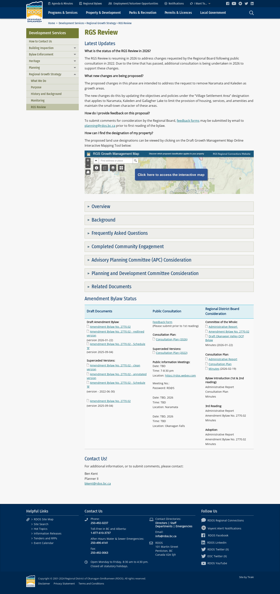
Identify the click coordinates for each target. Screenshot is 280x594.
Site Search (41, 524)
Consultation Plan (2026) (171, 339)
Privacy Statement (64, 583)
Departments (163, 526)
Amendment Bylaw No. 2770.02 (110, 327)
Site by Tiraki (246, 577)
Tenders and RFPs (45, 538)
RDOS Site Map (43, 519)
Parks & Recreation (142, 13)
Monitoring (38, 100)
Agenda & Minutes (60, 3)
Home (51, 23)
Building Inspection (41, 48)
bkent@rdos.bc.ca (98, 483)
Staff (173, 523)
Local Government (213, 13)
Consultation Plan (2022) (171, 353)
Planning (34, 67)
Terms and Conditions (91, 583)
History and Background (46, 94)
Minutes (214, 369)
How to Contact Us (40, 41)
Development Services (71, 23)
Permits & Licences (178, 13)
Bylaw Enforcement (41, 54)
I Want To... (198, 3)
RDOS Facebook (214, 535)
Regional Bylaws (90, 3)
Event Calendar (44, 543)
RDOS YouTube (214, 563)
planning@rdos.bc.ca (100, 126)
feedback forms (188, 120)
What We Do (38, 81)
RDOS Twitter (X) (215, 549)
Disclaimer (44, 583)
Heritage (34, 61)
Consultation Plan (220, 364)
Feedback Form (162, 322)
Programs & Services (63, 13)
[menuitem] (60, 3)
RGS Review (38, 107)
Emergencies (184, 526)
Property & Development (103, 13)
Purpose (36, 87)
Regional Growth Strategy (101, 23)
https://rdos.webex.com (180, 375)
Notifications (174, 3)
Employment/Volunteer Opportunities (133, 3)
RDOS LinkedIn (214, 542)
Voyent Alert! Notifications (221, 528)
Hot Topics (40, 529)
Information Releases (47, 533)
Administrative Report (223, 327)
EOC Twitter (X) (214, 556)
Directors (161, 523)
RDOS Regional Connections (222, 520)
